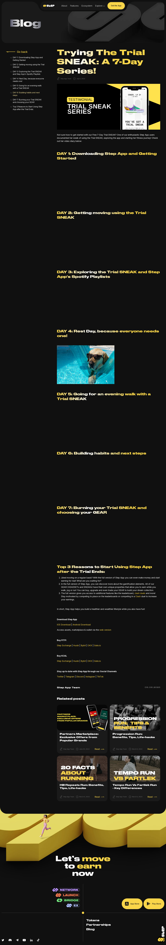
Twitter (60, 676)
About (64, 6)
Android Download (81, 624)
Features (74, 6)
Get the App (116, 6)
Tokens (92, 920)
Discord (80, 676)
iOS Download (64, 624)
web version (105, 630)
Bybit (83, 645)
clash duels (139, 593)
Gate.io (97, 645)
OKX (90, 645)
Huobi (76, 645)
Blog (90, 929)
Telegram (69, 676)
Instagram (90, 676)
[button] (100, 6)
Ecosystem (86, 6)
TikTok (100, 676)
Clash (138, 596)
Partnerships (98, 925)
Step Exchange (64, 645)
